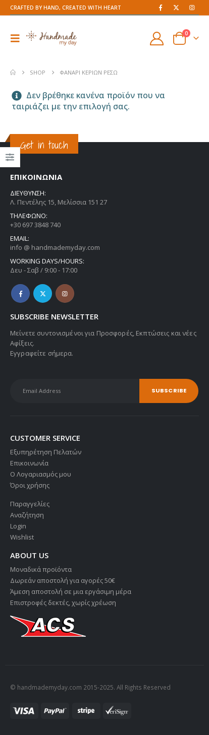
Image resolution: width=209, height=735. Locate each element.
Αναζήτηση (27, 514)
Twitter (42, 293)
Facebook (20, 293)
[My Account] (157, 38)
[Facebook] (160, 7)
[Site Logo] (51, 38)
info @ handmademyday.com (55, 247)
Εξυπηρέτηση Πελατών (45, 451)
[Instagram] (191, 7)
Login (18, 525)
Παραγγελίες (29, 503)
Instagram (65, 293)
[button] (18, 38)
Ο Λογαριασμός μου (40, 474)
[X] (176, 7)
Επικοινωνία (29, 462)
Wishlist (22, 537)
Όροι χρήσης (29, 485)
